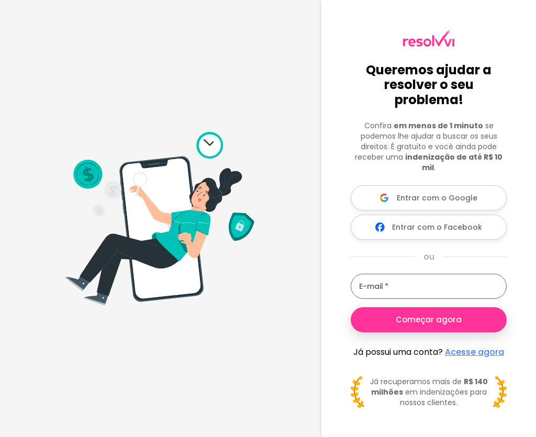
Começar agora (429, 319)
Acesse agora (474, 352)
